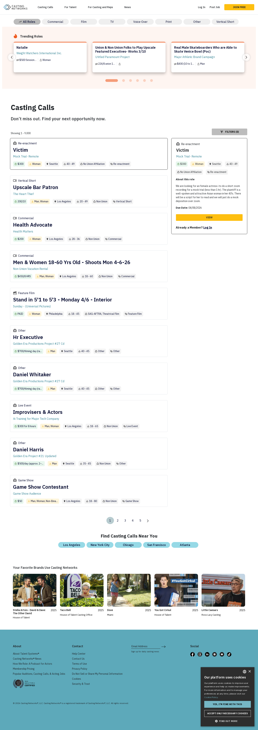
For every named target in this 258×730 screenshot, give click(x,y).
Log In (201, 7)
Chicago (128, 545)
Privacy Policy (79, 668)
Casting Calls (45, 7)
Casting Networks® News (27, 658)
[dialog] (227, 696)
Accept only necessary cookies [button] (227, 713)
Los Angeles (71, 545)
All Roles (27, 22)
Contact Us (78, 658)
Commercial (55, 22)
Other (197, 22)
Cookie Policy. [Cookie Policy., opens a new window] (211, 697)
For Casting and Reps (100, 7)
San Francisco (156, 545)
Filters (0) (229, 131)
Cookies (76, 678)
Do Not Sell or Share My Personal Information (97, 673)
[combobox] (244, 671)
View (209, 217)
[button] (227, 721)
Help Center (78, 653)
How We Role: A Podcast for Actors (32, 663)
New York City (100, 545)
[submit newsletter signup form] (163, 646)
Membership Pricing (24, 668)
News (127, 7)
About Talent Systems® (26, 653)
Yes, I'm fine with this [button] (227, 704)
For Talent (70, 7)
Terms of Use (79, 663)
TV (112, 22)
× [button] (249, 671)
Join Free (239, 7)
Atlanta (185, 545)
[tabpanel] (50, 59)
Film (84, 22)
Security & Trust (81, 683)
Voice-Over (140, 22)
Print (169, 22)
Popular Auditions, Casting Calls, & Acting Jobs (39, 673)
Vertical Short (225, 22)
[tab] (111, 80)
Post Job (215, 7)
